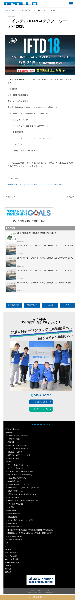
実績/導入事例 (11, 510)
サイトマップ (47, 590)
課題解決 (9, 462)
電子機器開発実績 (14, 514)
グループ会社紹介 (11, 556)
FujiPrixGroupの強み (12, 562)
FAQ (6, 543)
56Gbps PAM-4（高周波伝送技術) (20, 475)
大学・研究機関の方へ (37, 597)
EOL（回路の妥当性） (16, 504)
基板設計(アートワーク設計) (18, 445)
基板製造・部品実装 (15, 452)
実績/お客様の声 (32, 305)
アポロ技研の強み (13, 305)
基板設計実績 (12, 517)
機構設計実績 (12, 523)
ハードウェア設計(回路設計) (18, 436)
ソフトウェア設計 (14, 439)
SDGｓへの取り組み (12, 559)
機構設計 (11, 442)
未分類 (24, 10)
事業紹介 (9, 432)
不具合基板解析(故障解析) (17, 478)
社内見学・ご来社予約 (40, 409)
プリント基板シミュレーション (19, 449)
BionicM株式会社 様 (15, 536)
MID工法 (11, 507)
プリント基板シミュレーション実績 (20, 520)
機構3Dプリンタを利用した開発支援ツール (23, 501)
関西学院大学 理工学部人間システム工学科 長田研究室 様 (30, 533)
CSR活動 (8, 569)
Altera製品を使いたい (15, 481)
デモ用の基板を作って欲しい (18, 484)
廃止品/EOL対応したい (16, 497)
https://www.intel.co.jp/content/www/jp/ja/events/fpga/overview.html (35, 185)
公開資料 (8, 566)
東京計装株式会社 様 (15, 527)
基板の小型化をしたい (16, 491)
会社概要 (50, 305)
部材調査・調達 (13, 458)
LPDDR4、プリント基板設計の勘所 (20, 471)
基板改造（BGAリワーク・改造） (20, 455)
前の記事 (10, 197)
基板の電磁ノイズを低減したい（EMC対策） (24, 488)
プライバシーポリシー (36, 590)
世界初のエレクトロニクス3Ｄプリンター (23, 494)
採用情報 (8, 572)
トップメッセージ (11, 553)
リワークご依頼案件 (15, 540)
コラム (7, 546)
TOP (7, 10)
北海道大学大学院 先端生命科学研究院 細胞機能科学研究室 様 (30, 530)
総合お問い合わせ (41, 402)
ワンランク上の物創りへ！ (17, 468)
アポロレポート (15, 10)
